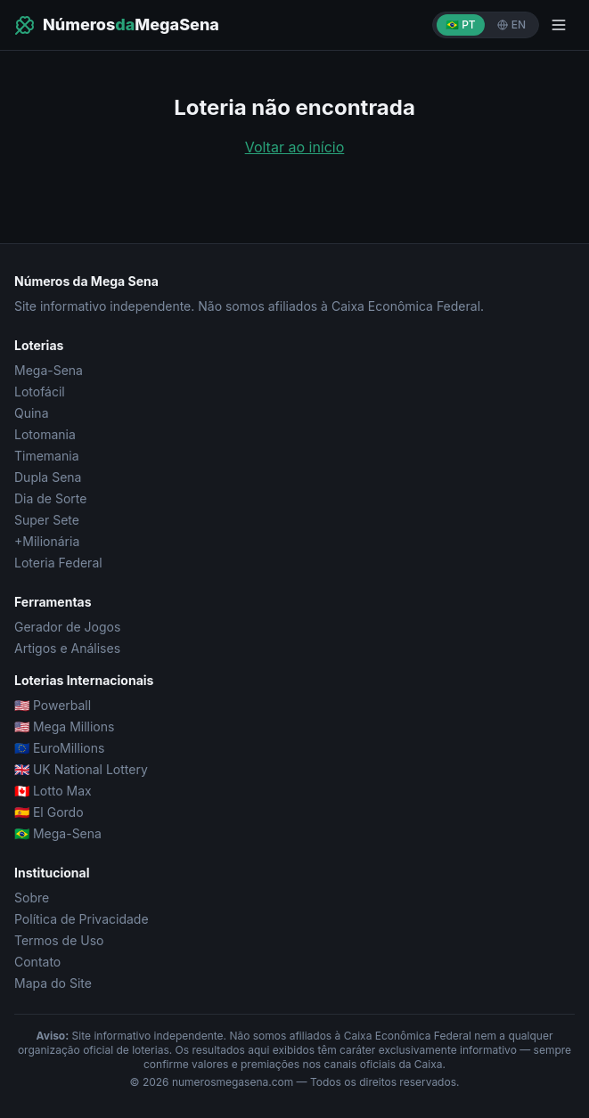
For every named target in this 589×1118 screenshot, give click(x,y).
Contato (37, 961)
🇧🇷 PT (461, 24)
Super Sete (46, 519)
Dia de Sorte (50, 498)
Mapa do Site (53, 983)
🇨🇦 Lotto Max (53, 790)
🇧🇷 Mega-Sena (58, 833)
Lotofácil (39, 391)
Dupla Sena (47, 477)
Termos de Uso (58, 940)
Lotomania (45, 434)
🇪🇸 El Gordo (49, 812)
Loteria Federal (58, 562)
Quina (31, 412)
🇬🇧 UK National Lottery (81, 769)
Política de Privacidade (81, 918)
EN (511, 24)
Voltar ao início (295, 147)
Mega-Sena (48, 370)
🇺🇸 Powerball (52, 705)
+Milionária (46, 541)
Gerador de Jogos (67, 626)
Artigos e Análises (67, 648)
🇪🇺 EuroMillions (59, 747)
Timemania (46, 455)
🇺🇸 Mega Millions (64, 726)
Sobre (31, 897)
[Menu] (559, 25)
